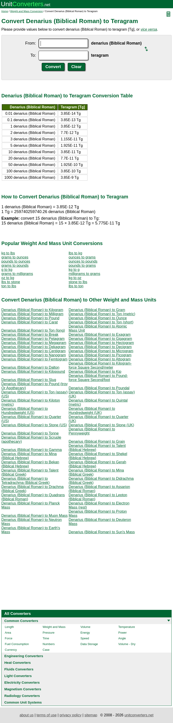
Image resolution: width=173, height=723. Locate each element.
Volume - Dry (126, 644)
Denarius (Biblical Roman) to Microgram (101, 351)
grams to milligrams (17, 274)
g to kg (6, 270)
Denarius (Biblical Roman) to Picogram (100, 355)
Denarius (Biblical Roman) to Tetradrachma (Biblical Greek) (25, 481)
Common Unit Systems (23, 702)
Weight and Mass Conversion (26, 11)
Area (8, 632)
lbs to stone (10, 282)
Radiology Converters (22, 696)
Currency (11, 649)
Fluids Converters (19, 669)
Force (8, 638)
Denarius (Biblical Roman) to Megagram (33, 343)
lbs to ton (76, 286)
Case (46, 649)
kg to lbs (8, 253)
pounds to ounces (15, 261)
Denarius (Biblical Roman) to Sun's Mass (102, 532)
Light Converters (18, 676)
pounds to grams (82, 265)
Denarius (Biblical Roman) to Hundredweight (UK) (92, 411)
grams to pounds (14, 265)
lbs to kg (75, 253)
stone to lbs (78, 282)
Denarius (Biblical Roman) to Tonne (30, 433)
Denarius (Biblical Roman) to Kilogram (32, 310)
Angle (122, 638)
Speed (84, 638)
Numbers (49, 644)
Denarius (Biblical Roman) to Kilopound (33, 372)
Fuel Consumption (17, 644)
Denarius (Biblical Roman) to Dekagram (33, 347)
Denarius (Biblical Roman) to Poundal (99, 388)
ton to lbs (8, 286)
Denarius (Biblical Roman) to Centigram (33, 351)
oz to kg (7, 278)
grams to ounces (14, 257)
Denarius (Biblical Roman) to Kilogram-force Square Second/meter (100, 365)
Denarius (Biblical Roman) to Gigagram (100, 339)
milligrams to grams (84, 274)
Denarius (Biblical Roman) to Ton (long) (33, 330)
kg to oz (75, 278)
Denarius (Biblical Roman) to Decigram (100, 347)
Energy (85, 632)
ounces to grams (82, 257)
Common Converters (21, 621)
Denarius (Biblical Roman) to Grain (97, 441)
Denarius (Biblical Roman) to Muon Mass (34, 516)
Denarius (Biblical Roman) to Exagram (100, 334)
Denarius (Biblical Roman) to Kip (95, 372)
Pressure (48, 632)
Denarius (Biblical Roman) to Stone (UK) (101, 425)
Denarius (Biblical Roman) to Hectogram (101, 343)
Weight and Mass (54, 627)
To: (33, 55)
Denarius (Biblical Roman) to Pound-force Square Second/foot (98, 378)
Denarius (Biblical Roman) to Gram (97, 310)
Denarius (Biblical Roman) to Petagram (33, 339)
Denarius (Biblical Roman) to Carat (29, 322)
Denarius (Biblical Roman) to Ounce (98, 318)
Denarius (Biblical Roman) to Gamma (31, 450)
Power (122, 632)
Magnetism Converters (22, 689)
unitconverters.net (138, 715)
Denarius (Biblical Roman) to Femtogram (34, 359)
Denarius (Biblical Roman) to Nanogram (33, 355)
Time (46, 638)
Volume (85, 627)
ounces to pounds (83, 261)
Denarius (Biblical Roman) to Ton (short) (101, 322)
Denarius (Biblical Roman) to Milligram (32, 314)
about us (27, 715)
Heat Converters (17, 662)
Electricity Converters (22, 682)
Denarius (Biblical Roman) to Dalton (30, 367)
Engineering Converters (23, 656)
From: (30, 43)
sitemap (90, 715)
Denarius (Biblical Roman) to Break (29, 334)
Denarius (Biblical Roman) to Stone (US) (34, 425)
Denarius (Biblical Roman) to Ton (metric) (102, 314)
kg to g (74, 270)
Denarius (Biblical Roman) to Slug (28, 380)
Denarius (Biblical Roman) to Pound (30, 318)
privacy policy (70, 715)
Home (4, 11)
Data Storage (89, 644)
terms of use (46, 715)
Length (9, 627)
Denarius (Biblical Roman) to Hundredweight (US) (24, 411)
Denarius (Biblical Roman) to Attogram (100, 359)
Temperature (126, 627)
